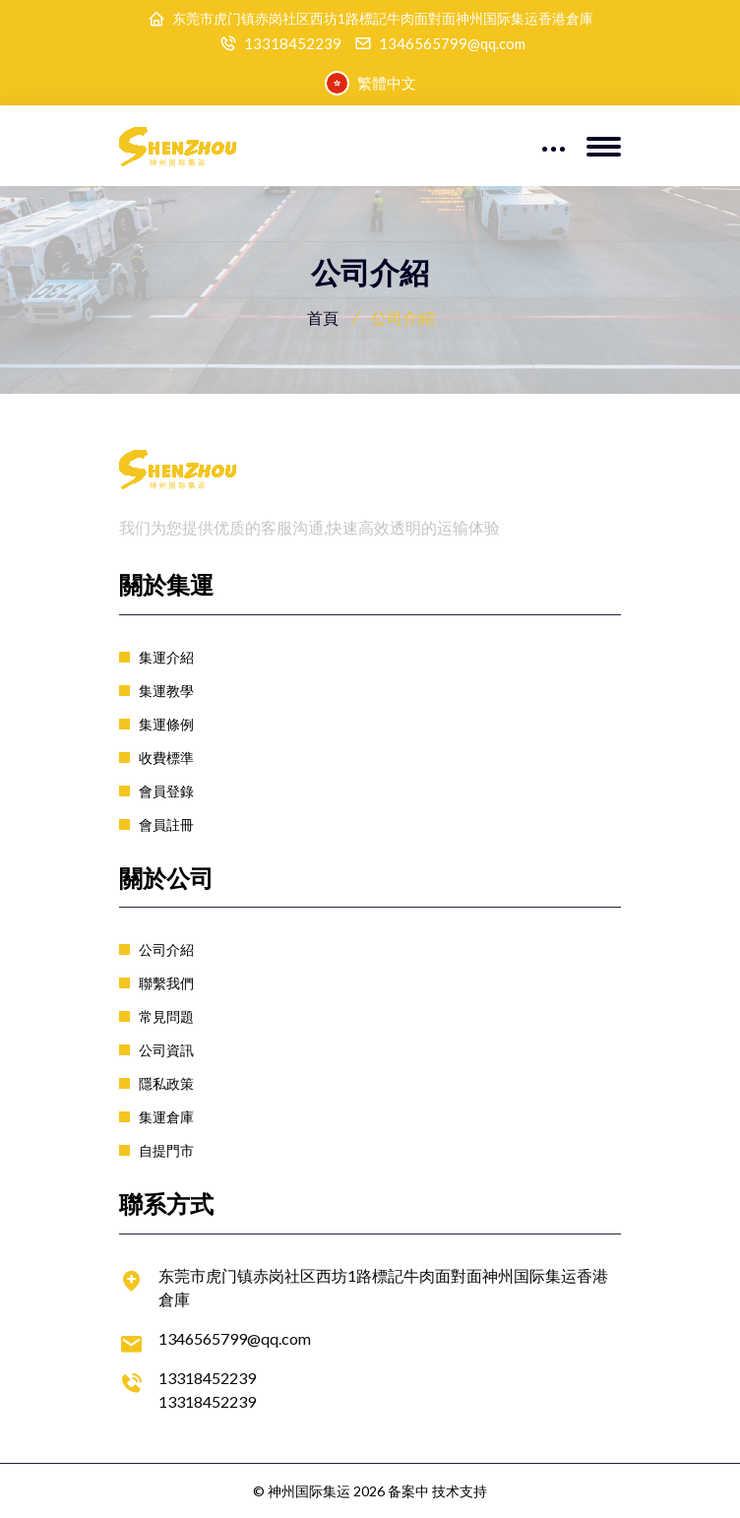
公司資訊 (166, 1050)
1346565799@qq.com (452, 43)
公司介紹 (166, 949)
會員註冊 (166, 824)
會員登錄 (166, 791)
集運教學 (166, 690)
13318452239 (292, 43)
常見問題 (166, 1016)
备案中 (408, 1491)
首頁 (323, 317)
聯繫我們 (166, 983)
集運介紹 (166, 657)
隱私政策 (166, 1083)
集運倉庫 (166, 1116)
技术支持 (459, 1491)
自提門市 (166, 1150)
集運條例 (166, 724)
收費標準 (166, 757)
